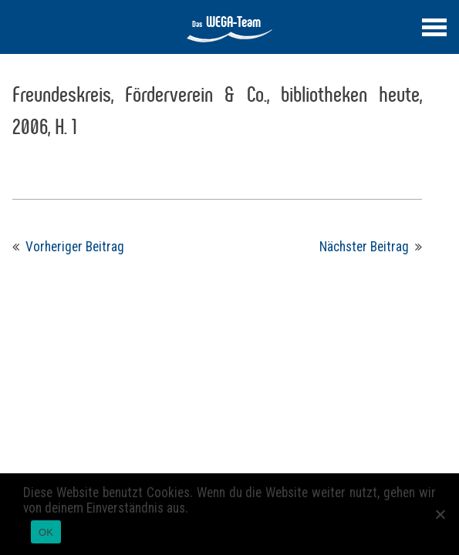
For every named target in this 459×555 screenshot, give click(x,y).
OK (46, 532)
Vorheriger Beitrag (74, 246)
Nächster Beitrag (364, 246)
